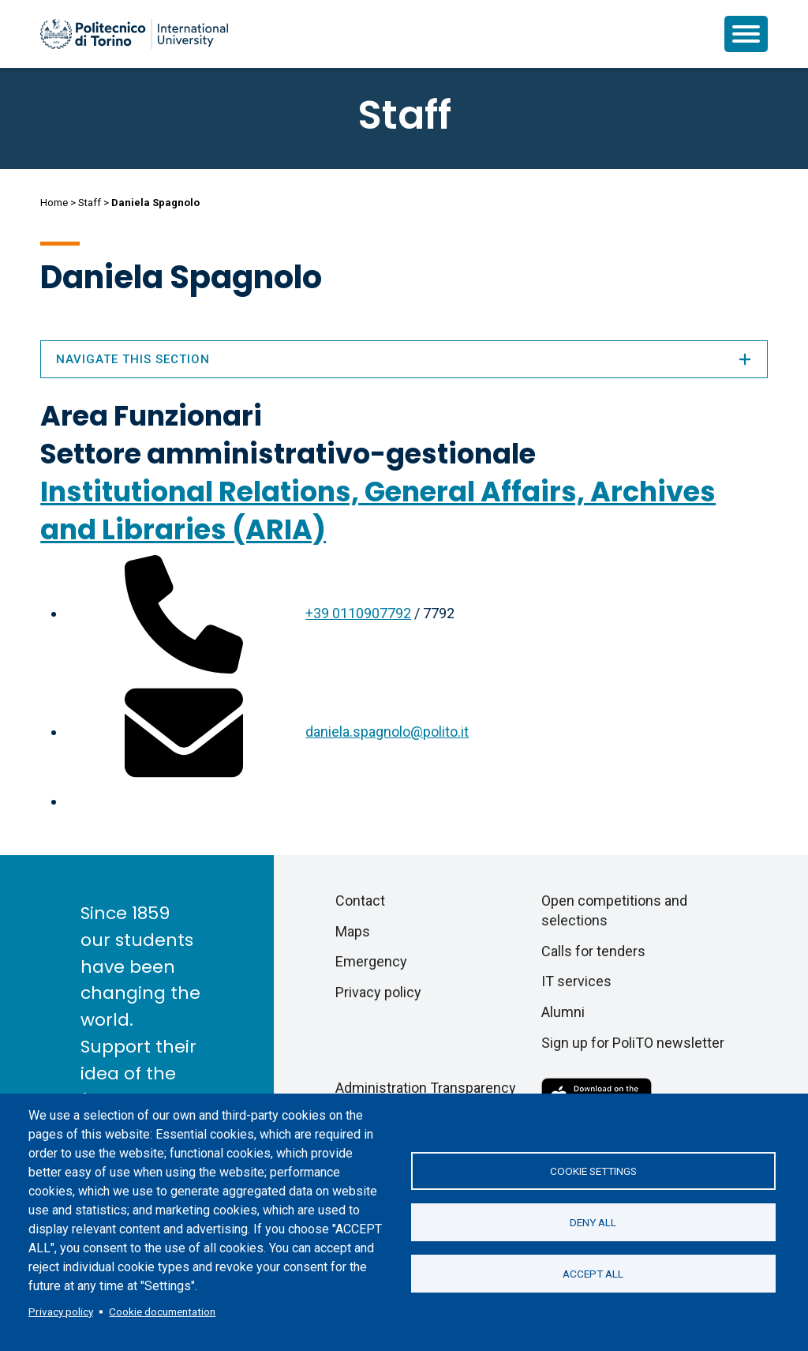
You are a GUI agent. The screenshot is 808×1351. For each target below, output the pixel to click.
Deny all (593, 1222)
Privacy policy (60, 1311)
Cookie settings (593, 1171)
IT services (576, 981)
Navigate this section (404, 359)
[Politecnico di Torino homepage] (134, 34)
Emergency (371, 961)
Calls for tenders (593, 951)
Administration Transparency (425, 1087)
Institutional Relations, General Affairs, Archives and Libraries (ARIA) (378, 510)
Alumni (563, 1012)
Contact (360, 900)
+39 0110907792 (358, 613)
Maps (352, 931)
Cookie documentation (162, 1311)
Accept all (593, 1273)
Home (54, 202)
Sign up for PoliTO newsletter (632, 1042)
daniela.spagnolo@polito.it (387, 731)
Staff (89, 202)
